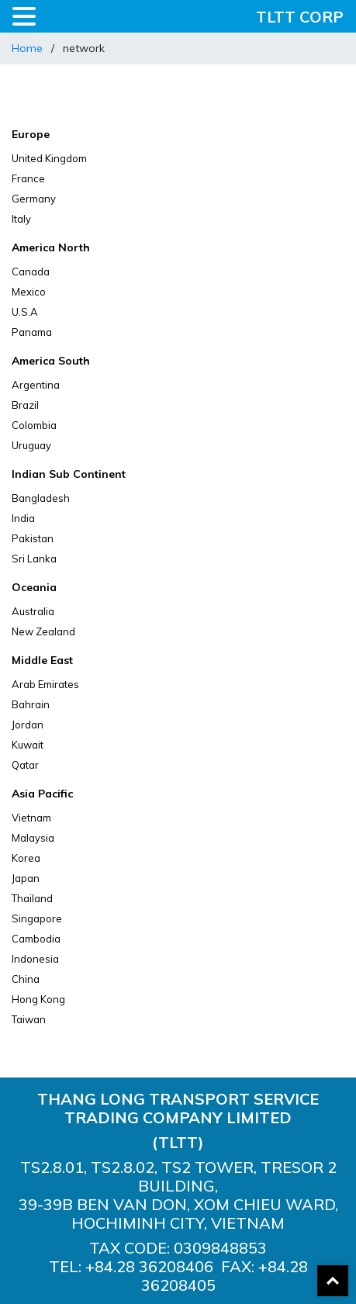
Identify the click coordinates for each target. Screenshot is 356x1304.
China (26, 979)
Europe (31, 134)
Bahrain (31, 704)
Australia (33, 611)
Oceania (34, 587)
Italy (21, 219)
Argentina (36, 385)
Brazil (25, 405)
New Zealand (43, 631)
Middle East (42, 660)
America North (51, 247)
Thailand (32, 898)
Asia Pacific (42, 794)
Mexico (29, 291)
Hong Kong (38, 999)
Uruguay (31, 445)
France (28, 178)
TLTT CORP (300, 16)
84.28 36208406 (156, 1266)
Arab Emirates (45, 684)
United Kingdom (49, 158)
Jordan (27, 724)
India (23, 518)
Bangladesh (41, 498)
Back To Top (332, 1280)
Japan (26, 878)
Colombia (34, 425)
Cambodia (36, 938)
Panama (32, 332)
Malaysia (33, 838)
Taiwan (29, 1019)
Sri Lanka (34, 558)
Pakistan (33, 538)
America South (51, 361)
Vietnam (31, 817)
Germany (34, 198)
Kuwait (27, 744)
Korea (26, 858)
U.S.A (25, 312)
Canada (31, 271)
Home (27, 48)
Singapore (37, 918)
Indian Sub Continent (69, 474)
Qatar (25, 765)
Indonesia (35, 959)
